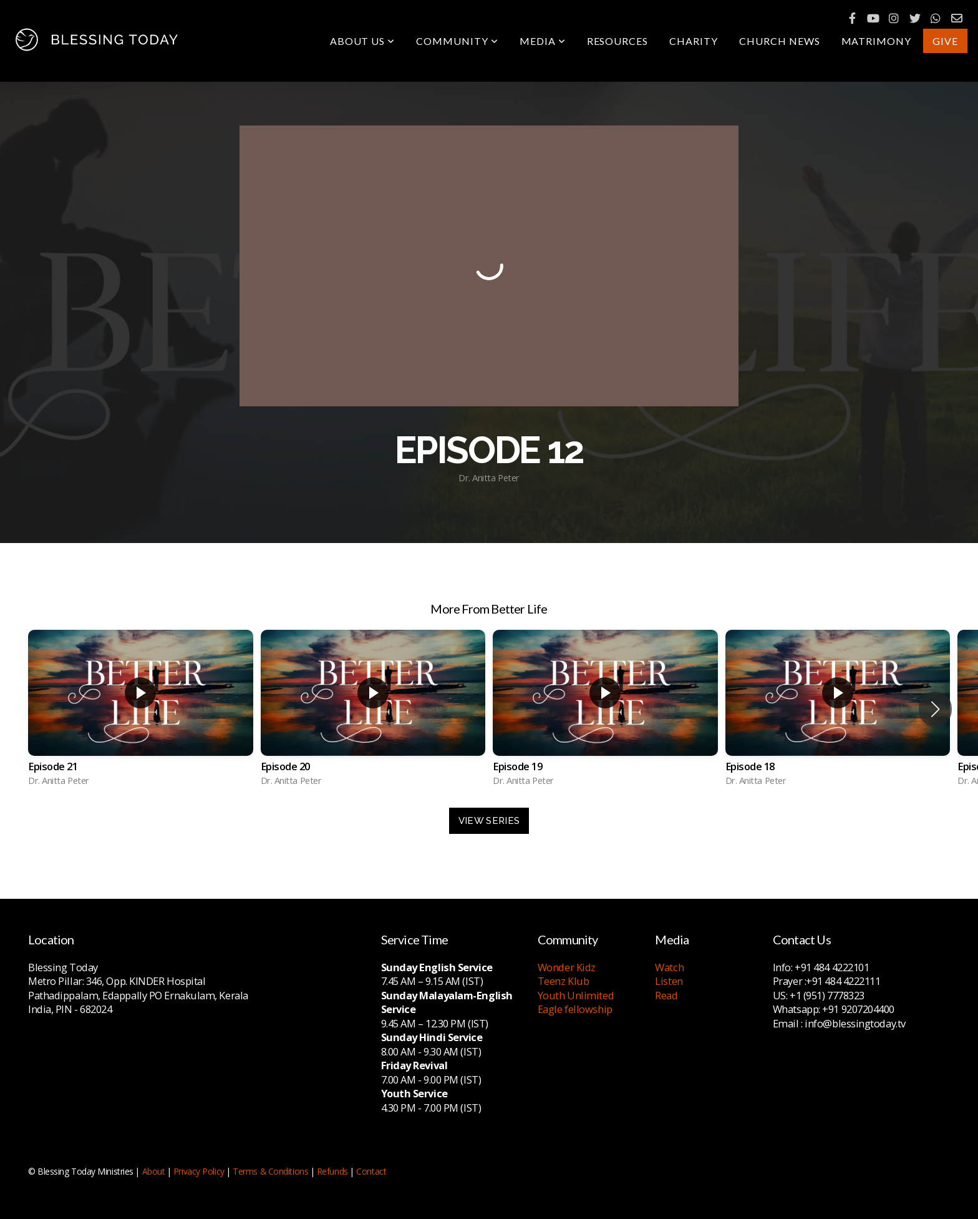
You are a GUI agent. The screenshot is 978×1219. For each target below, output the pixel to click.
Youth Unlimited (576, 995)
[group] (140, 709)
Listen (668, 981)
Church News (779, 41)
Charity (693, 41)
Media (543, 41)
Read (666, 995)
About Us (362, 41)
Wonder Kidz (567, 967)
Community (457, 41)
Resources (618, 41)
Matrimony (876, 41)
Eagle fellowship (575, 1009)
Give (945, 41)
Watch (669, 967)
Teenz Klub (563, 981)
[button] (935, 709)
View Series (489, 820)
